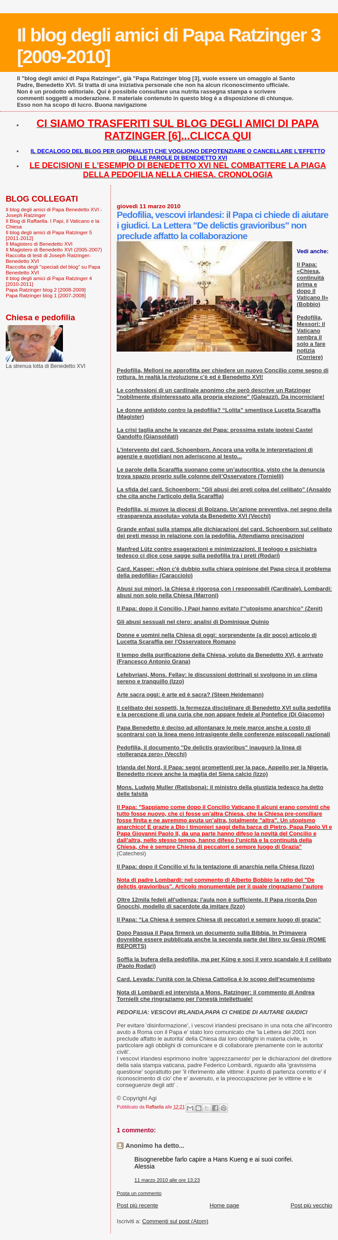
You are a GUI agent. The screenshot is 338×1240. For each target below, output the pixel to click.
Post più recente (137, 1205)
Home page (224, 1205)
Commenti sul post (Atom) (175, 1221)
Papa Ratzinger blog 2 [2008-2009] (46, 289)
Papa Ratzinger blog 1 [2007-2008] (46, 295)
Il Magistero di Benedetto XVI (39, 244)
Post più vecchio (311, 1205)
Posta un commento (139, 1193)
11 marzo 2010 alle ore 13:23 (167, 1180)
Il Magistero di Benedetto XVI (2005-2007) (54, 249)
